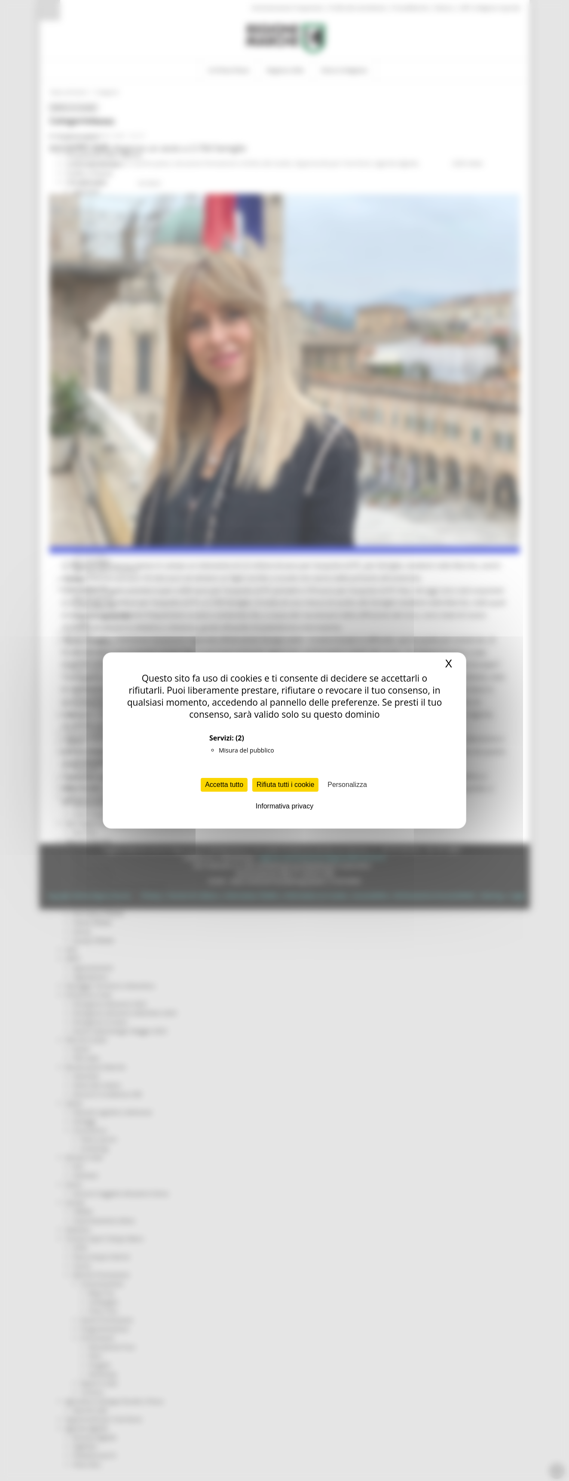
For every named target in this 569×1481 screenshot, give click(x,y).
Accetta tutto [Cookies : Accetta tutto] (224, 784)
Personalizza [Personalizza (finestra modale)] (347, 784)
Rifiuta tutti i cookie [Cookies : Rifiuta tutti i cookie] (285, 784)
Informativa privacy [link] (284, 806)
